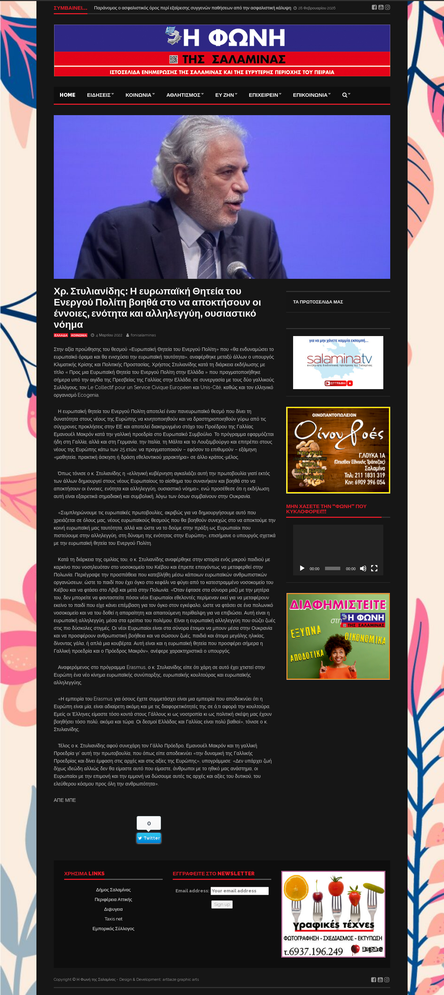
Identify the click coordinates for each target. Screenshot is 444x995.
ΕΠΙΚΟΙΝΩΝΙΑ (310, 95)
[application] (338, 550)
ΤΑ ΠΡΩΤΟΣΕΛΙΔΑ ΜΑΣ (318, 301)
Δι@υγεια (113, 909)
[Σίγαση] (363, 568)
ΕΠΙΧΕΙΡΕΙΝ (263, 95)
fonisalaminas (143, 335)
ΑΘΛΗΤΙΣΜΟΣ (183, 95)
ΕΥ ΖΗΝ (224, 95)
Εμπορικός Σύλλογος (113, 928)
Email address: (222, 891)
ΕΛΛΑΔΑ (60, 335)
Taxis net (113, 918)
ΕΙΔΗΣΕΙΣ (99, 95)
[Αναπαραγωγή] (302, 568)
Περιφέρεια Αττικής (113, 899)
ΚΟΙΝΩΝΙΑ (139, 95)
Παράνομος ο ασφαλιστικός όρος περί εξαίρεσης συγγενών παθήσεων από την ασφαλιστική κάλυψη (193, 7)
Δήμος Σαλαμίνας (113, 889)
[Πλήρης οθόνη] (374, 568)
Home (67, 95)
